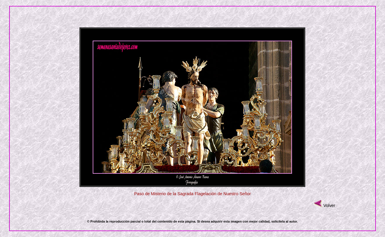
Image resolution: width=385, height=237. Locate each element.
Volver (329, 205)
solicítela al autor (284, 221)
